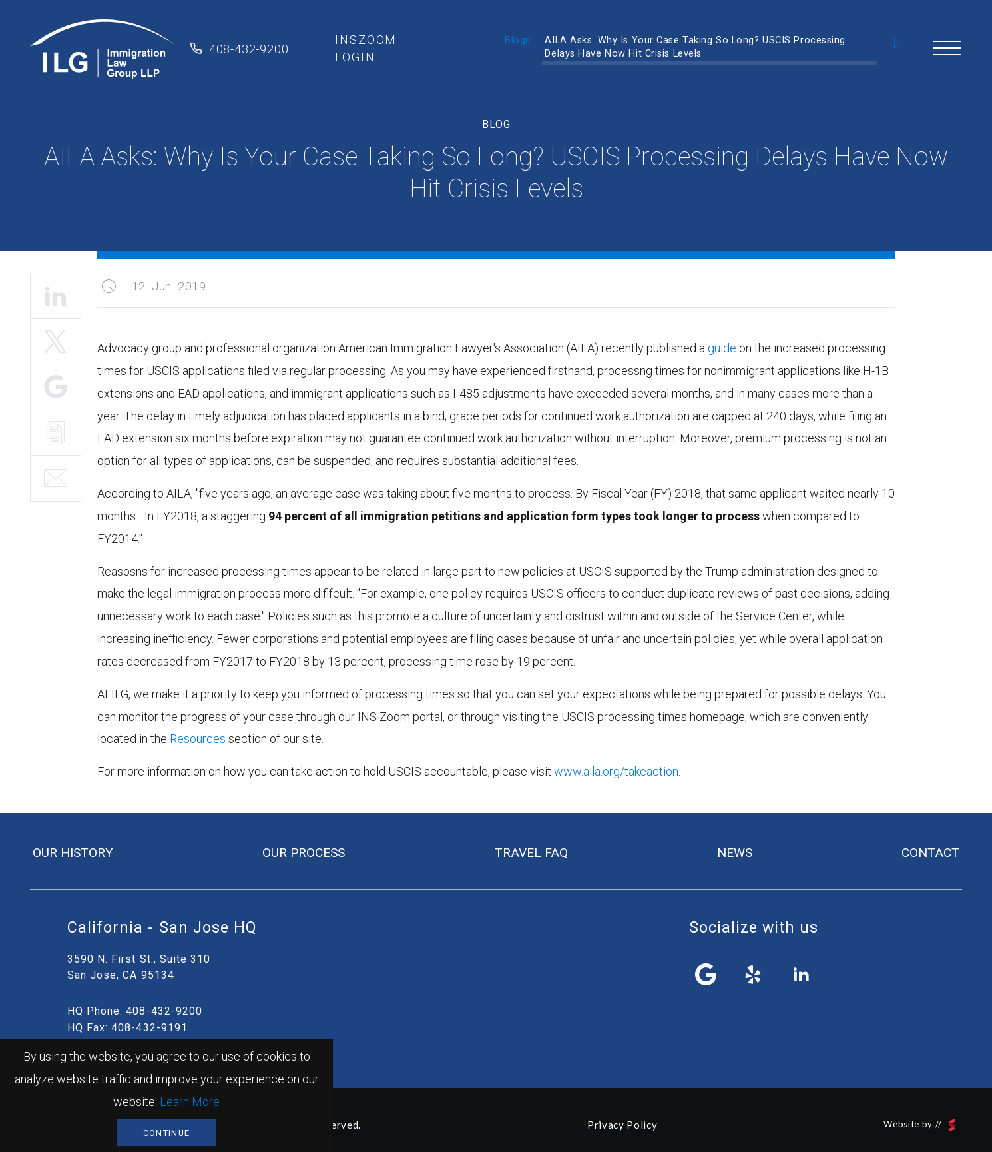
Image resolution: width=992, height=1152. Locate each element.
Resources (198, 739)
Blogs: (519, 40)
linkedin (801, 975)
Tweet (55, 341)
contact (930, 852)
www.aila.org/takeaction (616, 771)
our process (303, 852)
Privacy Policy (622, 1125)
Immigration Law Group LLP (102, 49)
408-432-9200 (249, 49)
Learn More (190, 1102)
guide (722, 348)
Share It (55, 387)
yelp (754, 975)
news (734, 852)
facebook (706, 975)
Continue (166, 1133)
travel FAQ (531, 852)
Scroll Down (894, 44)
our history (73, 852)
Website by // (919, 1125)
